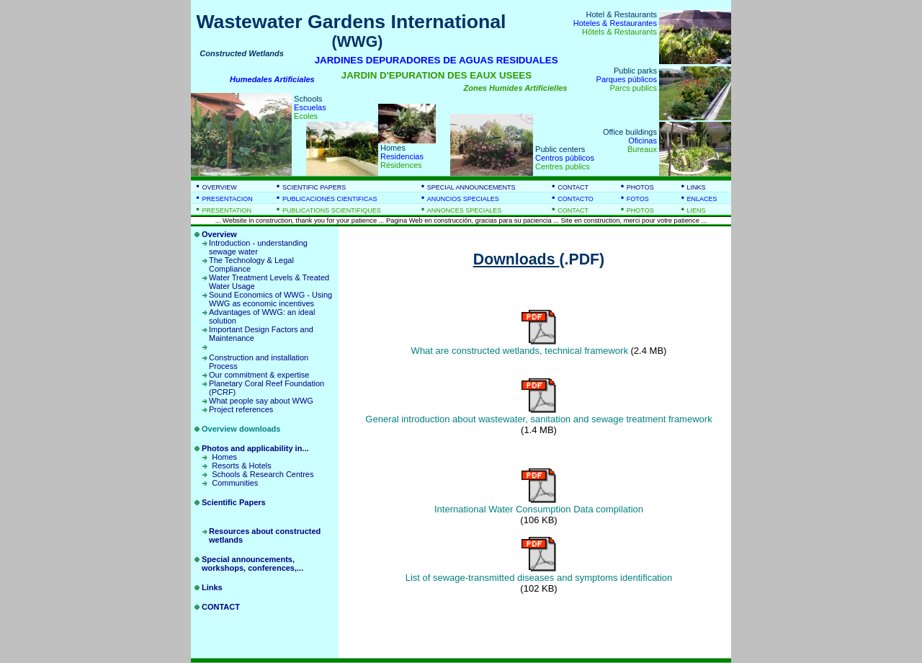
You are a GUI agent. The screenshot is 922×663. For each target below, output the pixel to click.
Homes (224, 457)
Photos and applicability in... (255, 448)
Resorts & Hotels (242, 465)
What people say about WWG (261, 400)
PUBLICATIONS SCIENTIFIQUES (331, 210)
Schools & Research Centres (262, 474)
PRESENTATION (226, 210)
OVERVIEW (219, 187)
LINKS (696, 187)
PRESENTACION (227, 199)
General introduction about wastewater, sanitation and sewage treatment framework (538, 419)
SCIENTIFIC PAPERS (314, 187)
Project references (241, 409)
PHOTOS (640, 187)
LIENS (696, 210)
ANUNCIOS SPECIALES (463, 199)
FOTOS (638, 199)
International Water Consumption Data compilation (538, 509)
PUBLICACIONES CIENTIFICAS (329, 199)
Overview (219, 234)
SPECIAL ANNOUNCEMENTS (471, 187)
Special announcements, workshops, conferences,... (252, 563)
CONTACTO (576, 199)
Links (212, 587)
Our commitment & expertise (259, 374)
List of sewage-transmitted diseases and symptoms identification (539, 577)
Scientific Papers (234, 502)
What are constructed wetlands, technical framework (519, 350)
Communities (235, 483)
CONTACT (573, 187)
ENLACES (702, 199)
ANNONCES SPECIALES (464, 210)
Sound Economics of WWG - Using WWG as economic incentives (270, 299)
